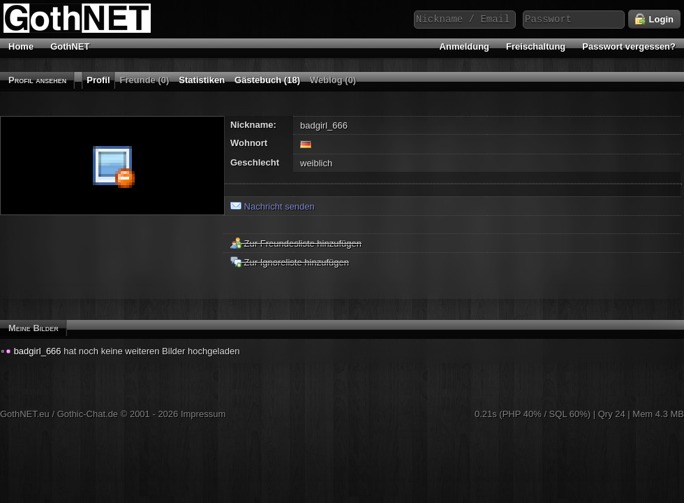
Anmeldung (465, 46)
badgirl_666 (37, 351)
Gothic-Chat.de (87, 414)
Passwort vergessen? (629, 46)
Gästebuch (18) (267, 80)
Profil (98, 80)
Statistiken (202, 80)
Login (654, 19)
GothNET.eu (25, 414)
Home (21, 46)
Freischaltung (535, 46)
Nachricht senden (272, 206)
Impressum (203, 414)
